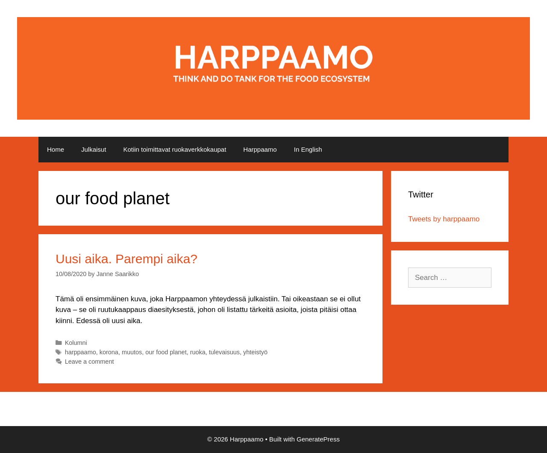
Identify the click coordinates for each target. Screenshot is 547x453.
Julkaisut (93, 149)
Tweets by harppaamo (443, 219)
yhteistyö (255, 352)
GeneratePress (318, 439)
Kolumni (76, 342)
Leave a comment (89, 361)
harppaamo (80, 352)
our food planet (165, 352)
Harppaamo (259, 149)
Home (55, 149)
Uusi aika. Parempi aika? (126, 259)
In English (308, 149)
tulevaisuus (224, 352)
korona (109, 352)
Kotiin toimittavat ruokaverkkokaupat (174, 149)
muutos (132, 352)
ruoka (198, 352)
